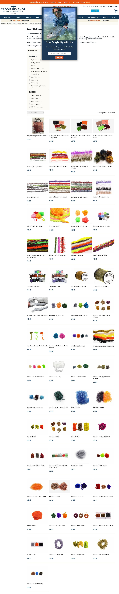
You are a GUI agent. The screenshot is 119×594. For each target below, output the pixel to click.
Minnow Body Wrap (55, 315)
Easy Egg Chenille (54, 165)
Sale (113, 17)
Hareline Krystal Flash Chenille (36, 404)
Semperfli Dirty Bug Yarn (78, 225)
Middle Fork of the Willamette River (73, 559)
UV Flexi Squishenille (77, 194)
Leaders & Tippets (52, 17)
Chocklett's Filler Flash (78, 285)
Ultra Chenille (75, 375)
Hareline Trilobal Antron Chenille (103, 435)
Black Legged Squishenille (35, 105)
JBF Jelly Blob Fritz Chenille (35, 165)
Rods (18, 17)
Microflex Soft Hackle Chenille (58, 105)
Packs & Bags (68, 17)
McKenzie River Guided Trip (71, 557)
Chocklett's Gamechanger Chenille (103, 285)
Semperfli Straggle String (100, 225)
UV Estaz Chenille (98, 346)
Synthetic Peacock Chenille (79, 136)
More (105, 17)
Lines (38, 17)
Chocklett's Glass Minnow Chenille (37, 254)
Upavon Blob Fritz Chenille (79, 165)
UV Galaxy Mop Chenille (56, 254)
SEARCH (95, 11)
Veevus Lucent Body (33, 225)
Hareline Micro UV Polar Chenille (37, 435)
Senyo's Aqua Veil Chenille (35, 346)
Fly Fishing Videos (37, 564)
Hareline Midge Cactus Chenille (58, 346)
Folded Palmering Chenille (101, 136)
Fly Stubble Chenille (33, 136)
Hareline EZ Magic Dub (56, 493)
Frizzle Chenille (31, 375)
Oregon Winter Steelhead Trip (71, 561)
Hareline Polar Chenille (100, 404)
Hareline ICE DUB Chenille (57, 464)
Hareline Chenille (54, 375)
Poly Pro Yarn (31, 493)
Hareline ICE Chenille (77, 435)
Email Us (98, 564)
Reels (28, 17)
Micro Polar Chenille (77, 404)
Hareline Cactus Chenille (78, 315)
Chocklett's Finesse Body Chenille (37, 284)
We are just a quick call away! (104, 567)
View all (65, 564)
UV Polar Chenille (54, 435)
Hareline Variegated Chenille (101, 375)
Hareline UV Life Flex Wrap (35, 522)
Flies (80, 17)
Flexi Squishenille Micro (100, 194)
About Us (85, 6)
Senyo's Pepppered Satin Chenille (37, 74)
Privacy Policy (5, 566)
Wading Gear (93, 17)
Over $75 (59, 21)
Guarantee (20, 21)
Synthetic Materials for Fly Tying (37, 23)
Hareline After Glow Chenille (35, 315)
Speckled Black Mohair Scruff (58, 136)
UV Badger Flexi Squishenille (57, 194)
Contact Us (4, 557)
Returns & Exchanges (7, 564)
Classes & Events (37, 559)
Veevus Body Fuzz (54, 225)
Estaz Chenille (75, 346)
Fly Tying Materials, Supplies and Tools (17, 23)
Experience (98, 21)
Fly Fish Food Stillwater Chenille (102, 105)
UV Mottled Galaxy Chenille (79, 254)
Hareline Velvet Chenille (78, 464)
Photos (34, 561)
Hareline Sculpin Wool (77, 493)
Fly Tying (8, 17)
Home (3, 23)
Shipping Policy (5, 561)
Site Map (3, 569)
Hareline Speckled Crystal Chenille (103, 464)
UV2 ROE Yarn (31, 464)
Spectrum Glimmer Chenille (101, 165)
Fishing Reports (36, 557)
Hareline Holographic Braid (101, 493)
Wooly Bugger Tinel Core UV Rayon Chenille (35, 195)
